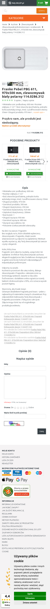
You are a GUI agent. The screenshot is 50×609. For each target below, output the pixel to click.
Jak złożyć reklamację (13, 510)
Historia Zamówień (11, 457)
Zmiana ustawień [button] (30, 603)
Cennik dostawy (9, 517)
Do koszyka (13, 173)
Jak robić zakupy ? (10, 507)
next (44, 162)
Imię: (6, 364)
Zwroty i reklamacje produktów (17, 523)
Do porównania (13, 177)
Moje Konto (8, 454)
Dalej (42, 431)
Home (4, 24)
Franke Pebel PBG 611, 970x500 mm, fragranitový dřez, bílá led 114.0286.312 (24, 332)
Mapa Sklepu (8, 539)
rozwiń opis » (38, 112)
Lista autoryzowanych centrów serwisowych (24, 536)
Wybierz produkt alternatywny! (25, 122)
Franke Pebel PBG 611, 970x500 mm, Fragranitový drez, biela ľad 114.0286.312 (25, 340)
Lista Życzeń (7, 460)
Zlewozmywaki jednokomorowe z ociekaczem (21, 27)
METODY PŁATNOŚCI (10, 520)
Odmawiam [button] (30, 598)
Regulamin (7, 514)
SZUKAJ (42, 11)
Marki (4, 542)
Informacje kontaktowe (13, 504)
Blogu (5, 545)
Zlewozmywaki (27, 24)
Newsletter (7, 463)
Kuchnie (14, 24)
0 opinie (17, 100)
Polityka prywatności (12, 526)
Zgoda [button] (30, 594)
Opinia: (7, 374)
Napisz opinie (28, 100)
